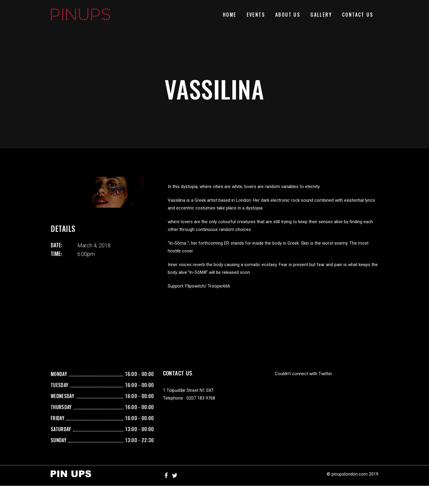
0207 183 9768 (200, 398)
